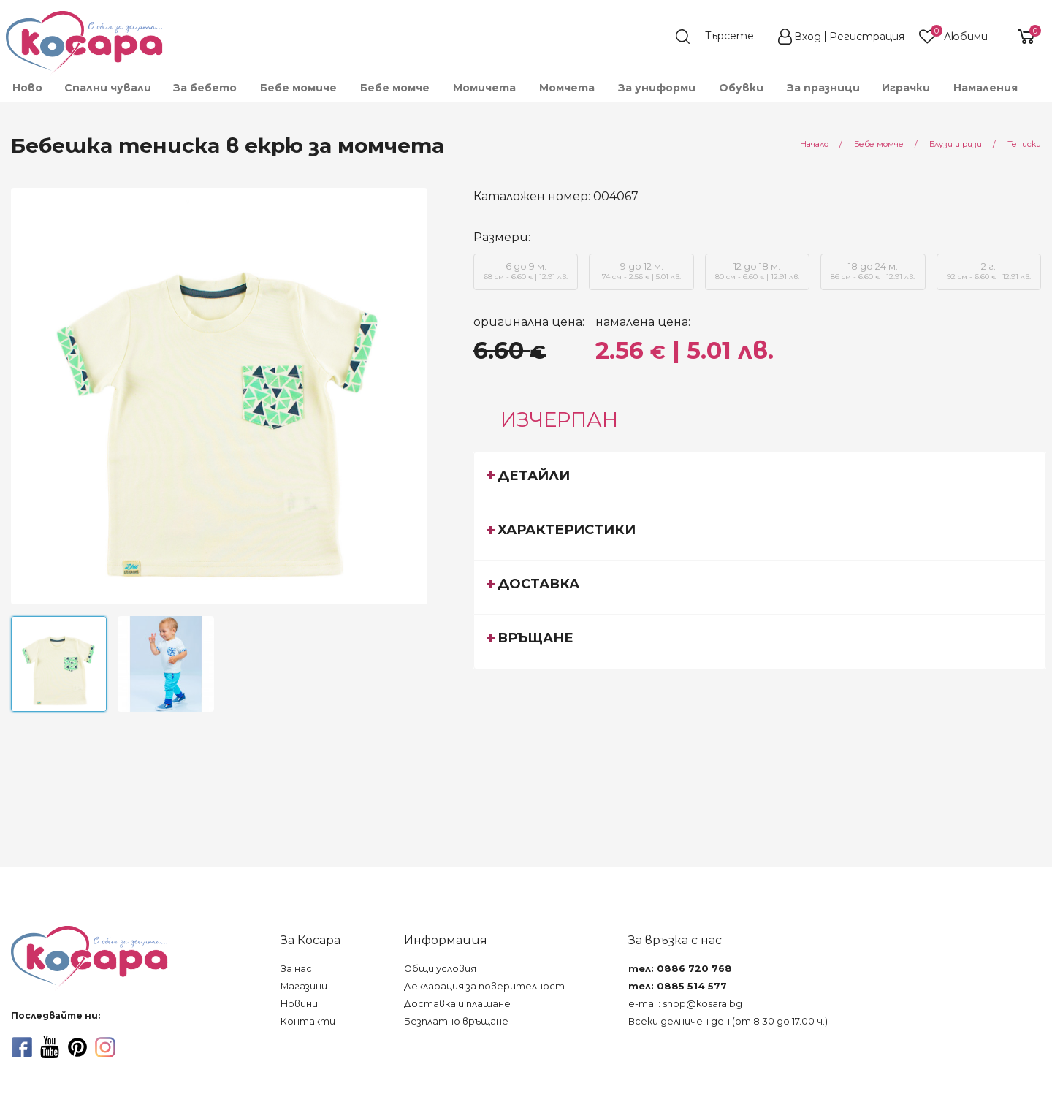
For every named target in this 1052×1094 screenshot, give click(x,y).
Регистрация (866, 36)
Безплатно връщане (456, 1021)
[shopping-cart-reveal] (1020, 36)
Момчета (567, 87)
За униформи (656, 87)
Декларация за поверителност (484, 986)
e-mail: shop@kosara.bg (685, 1003)
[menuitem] (26, 87)
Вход (807, 36)
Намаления (985, 87)
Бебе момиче (298, 87)
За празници (823, 87)
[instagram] (105, 1047)
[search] (721, 36)
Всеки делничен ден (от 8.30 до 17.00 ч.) (728, 1021)
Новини (299, 1003)
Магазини (304, 986)
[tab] (759, 479)
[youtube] (50, 1047)
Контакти (308, 1021)
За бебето (205, 87)
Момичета (484, 87)
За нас (296, 968)
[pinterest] (77, 1047)
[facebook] (22, 1047)
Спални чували (107, 87)
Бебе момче (395, 87)
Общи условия (440, 968)
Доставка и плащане (457, 1003)
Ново (27, 87)
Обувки (741, 87)
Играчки (906, 87)
